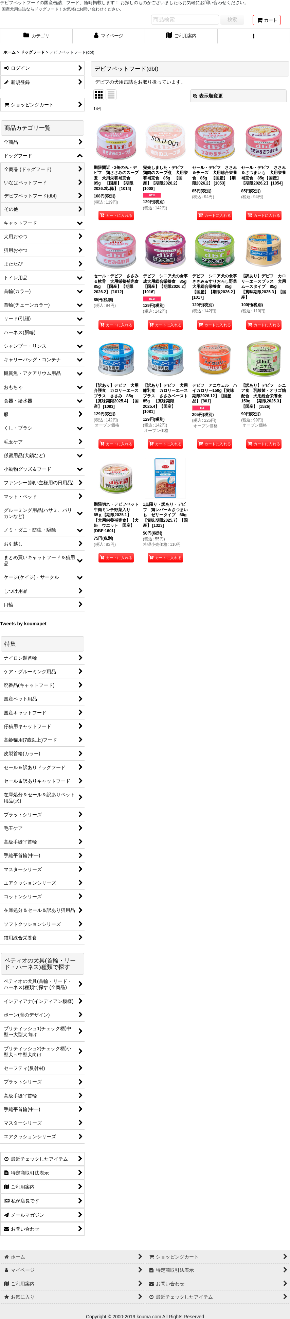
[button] (254, 36)
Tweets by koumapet (23, 623)
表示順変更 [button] (208, 96)
